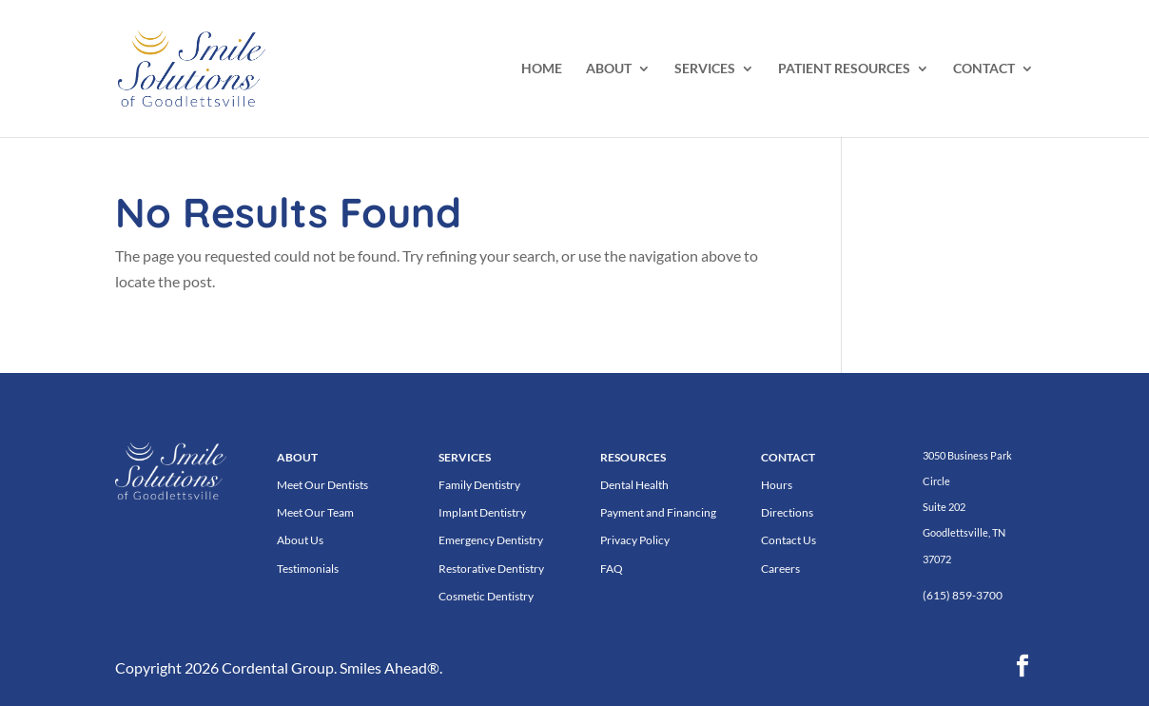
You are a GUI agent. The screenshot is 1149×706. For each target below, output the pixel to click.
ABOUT (609, 69)
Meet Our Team (315, 512)
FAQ (611, 568)
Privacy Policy (635, 540)
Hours (776, 485)
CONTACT (984, 69)
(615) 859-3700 (963, 595)
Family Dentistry (479, 485)
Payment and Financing (658, 512)
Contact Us (788, 540)
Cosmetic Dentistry (486, 596)
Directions (787, 512)
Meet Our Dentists (322, 485)
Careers (780, 568)
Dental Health (634, 485)
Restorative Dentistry (491, 568)
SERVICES (704, 69)
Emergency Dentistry (490, 540)
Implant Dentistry (482, 512)
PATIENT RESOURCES (844, 69)
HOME (541, 69)
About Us (300, 540)
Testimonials (308, 568)
